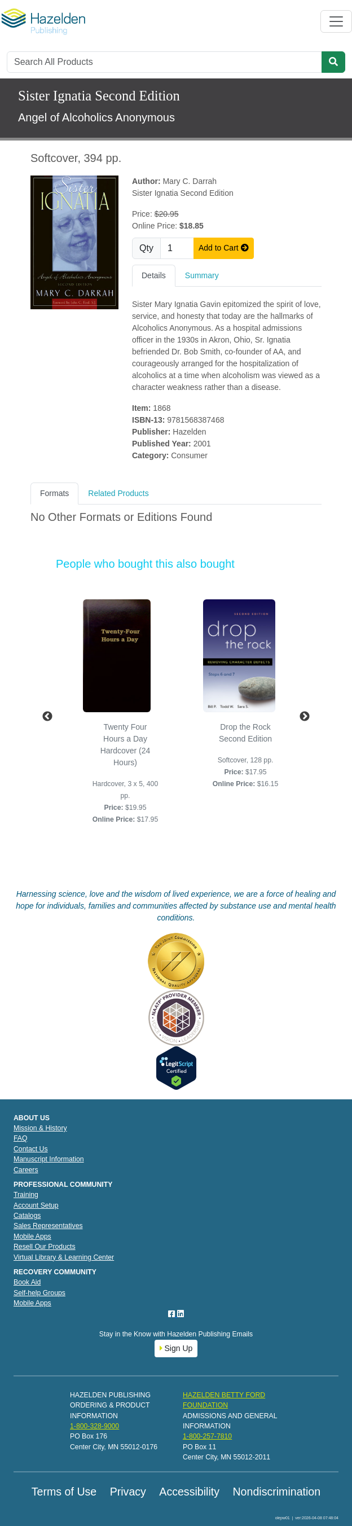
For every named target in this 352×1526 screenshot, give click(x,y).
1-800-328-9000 (94, 1426)
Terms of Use (64, 1491)
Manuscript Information (49, 1159)
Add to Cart (224, 247)
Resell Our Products (45, 1247)
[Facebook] (172, 1313)
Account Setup (36, 1205)
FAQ (21, 1138)
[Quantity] (177, 248)
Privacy (128, 1491)
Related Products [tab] (118, 493)
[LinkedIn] (180, 1313)
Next (304, 716)
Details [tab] (154, 275)
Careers (26, 1170)
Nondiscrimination (276, 1491)
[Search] (164, 62)
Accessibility (189, 1491)
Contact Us (31, 1149)
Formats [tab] (54, 493)
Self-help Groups (39, 1293)
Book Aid (27, 1282)
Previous (47, 716)
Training (26, 1195)
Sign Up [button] (176, 1348)
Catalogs (27, 1216)
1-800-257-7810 (207, 1436)
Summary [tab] (202, 275)
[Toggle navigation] (336, 21)
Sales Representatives (48, 1226)
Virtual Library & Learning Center (64, 1257)
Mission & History (40, 1128)
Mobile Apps (32, 1236)
